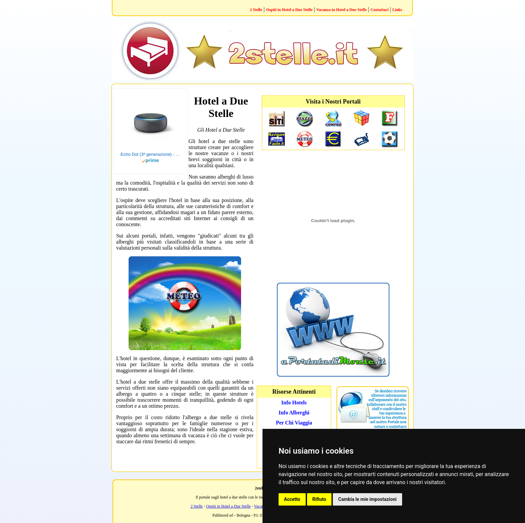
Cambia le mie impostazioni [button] (367, 499)
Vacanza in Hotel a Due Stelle (341, 9)
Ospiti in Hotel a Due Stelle (289, 9)
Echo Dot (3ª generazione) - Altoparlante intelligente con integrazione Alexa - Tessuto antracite (151, 154)
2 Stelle (256, 9)
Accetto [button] (292, 499)
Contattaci (379, 9)
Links (397, 9)
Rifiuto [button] (319, 499)
